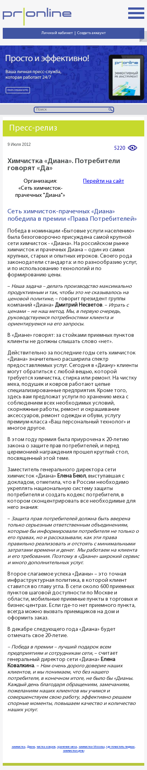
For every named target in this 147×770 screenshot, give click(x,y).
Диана (31, 746)
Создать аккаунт (91, 33)
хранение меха (67, 746)
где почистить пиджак (120, 746)
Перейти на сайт (103, 181)
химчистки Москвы (92, 746)
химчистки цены (73, 750)
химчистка (18, 746)
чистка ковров (46, 746)
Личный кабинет (57, 33)
